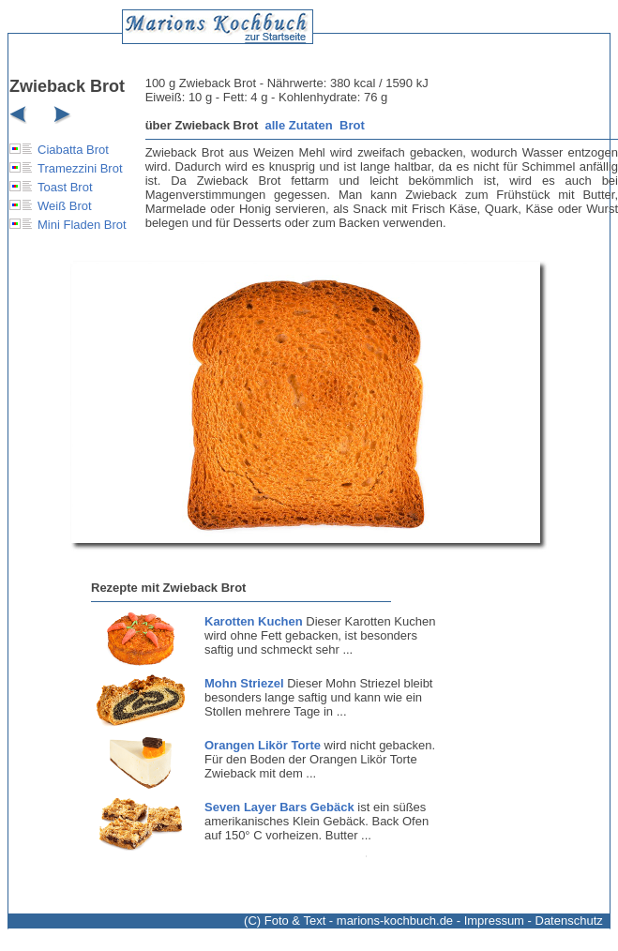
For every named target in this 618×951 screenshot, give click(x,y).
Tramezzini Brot (80, 168)
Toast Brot (65, 187)
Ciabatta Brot (73, 150)
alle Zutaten (299, 125)
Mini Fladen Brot (82, 225)
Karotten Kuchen (253, 621)
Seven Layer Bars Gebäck (279, 807)
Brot (352, 125)
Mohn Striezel (244, 683)
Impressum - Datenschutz (533, 920)
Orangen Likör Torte (262, 745)
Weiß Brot (65, 206)
